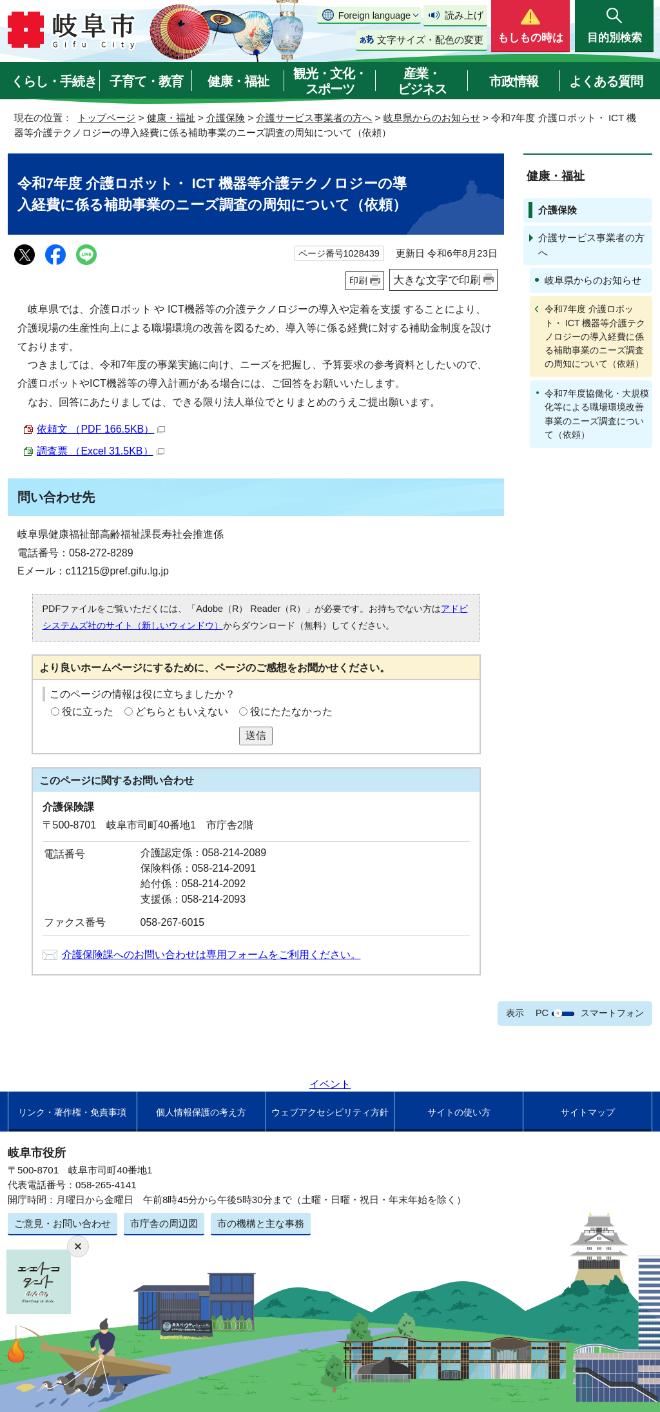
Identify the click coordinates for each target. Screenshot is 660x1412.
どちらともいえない (181, 711)
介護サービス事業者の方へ (314, 117)
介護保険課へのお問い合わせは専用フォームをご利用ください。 (211, 954)
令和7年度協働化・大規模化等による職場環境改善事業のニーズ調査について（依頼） (597, 413)
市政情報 (513, 81)
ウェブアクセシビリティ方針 (330, 1112)
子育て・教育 (146, 81)
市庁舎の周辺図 (164, 1223)
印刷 (358, 280)
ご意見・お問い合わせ (62, 1223)
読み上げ (464, 15)
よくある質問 (606, 81)
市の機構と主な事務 (260, 1223)
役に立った (87, 711)
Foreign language (374, 15)
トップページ (106, 117)
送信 (256, 735)
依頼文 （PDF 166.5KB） (101, 429)
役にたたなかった (291, 711)
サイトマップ (588, 1112)
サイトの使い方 (458, 1112)
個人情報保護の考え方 (201, 1112)
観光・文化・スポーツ (330, 81)
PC (542, 1013)
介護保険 (225, 117)
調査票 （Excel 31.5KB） (100, 451)
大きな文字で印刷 (437, 279)
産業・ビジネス (422, 81)
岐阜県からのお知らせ (431, 117)
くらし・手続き (54, 81)
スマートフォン (612, 1013)
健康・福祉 (238, 81)
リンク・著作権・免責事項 (72, 1112)
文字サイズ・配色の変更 (430, 39)
